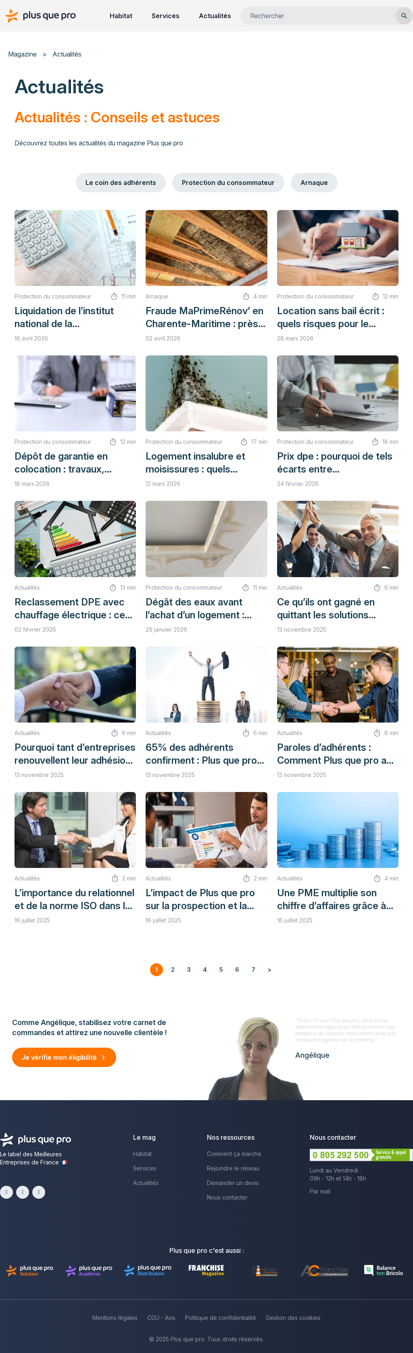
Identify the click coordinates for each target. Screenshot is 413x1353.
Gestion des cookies (293, 1317)
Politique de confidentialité (220, 1317)
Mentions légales (115, 1317)
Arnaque (314, 183)
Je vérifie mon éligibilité (59, 1057)
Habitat (121, 16)
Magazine (22, 54)
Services (165, 16)
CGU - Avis (161, 1317)
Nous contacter (227, 1197)
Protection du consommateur (228, 183)
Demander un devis (233, 1182)
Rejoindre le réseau (233, 1168)
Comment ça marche (234, 1153)
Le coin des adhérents (121, 183)
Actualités (215, 16)
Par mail (320, 1191)
